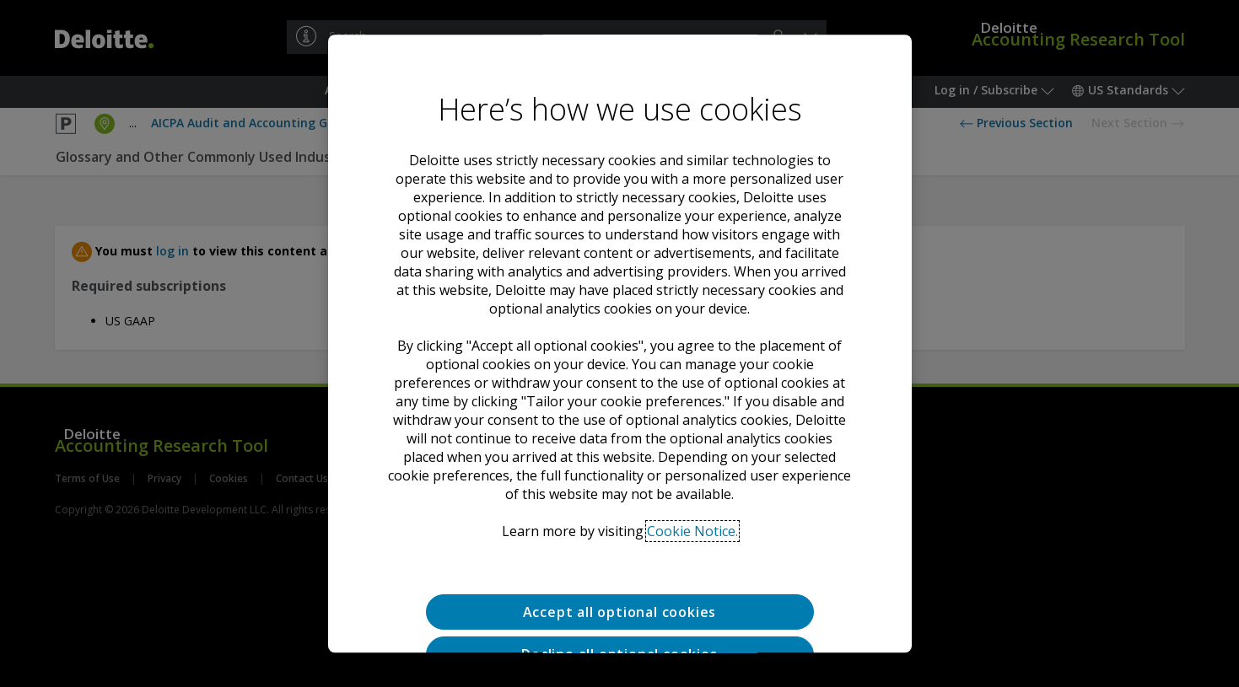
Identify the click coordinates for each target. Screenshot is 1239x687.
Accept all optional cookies (620, 612)
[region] (620, 344)
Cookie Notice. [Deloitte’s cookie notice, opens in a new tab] (692, 531)
